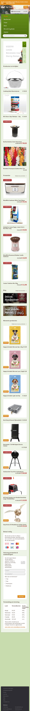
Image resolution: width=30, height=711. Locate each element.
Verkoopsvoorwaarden (7, 690)
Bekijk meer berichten (20, 290)
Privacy (4, 692)
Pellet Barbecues (18, 709)
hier (5, 3)
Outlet (6, 32)
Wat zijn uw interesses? (11, 576)
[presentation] (17, 591)
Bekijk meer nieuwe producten (18, 324)
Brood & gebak (9, 29)
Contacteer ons (6, 701)
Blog (4, 699)
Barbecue (7, 19)
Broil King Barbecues (7, 709)
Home (6, 16)
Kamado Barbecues (19, 707)
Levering (5, 694)
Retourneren (5, 696)
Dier (5, 26)
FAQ (4, 698)
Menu (25, 7)
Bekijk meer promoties (20, 175)
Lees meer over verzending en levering (15, 627)
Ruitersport (9, 583)
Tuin (5, 22)
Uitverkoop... (5, 707)
